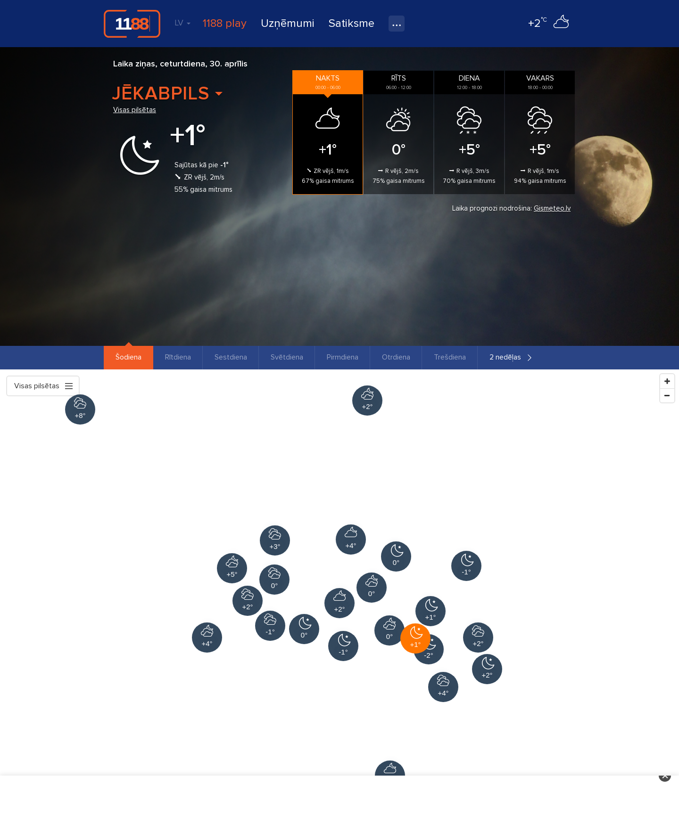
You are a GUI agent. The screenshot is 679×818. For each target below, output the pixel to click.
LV (182, 22)
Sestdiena (231, 357)
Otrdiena (396, 357)
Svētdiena (287, 357)
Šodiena (128, 357)
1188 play (225, 23)
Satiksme (351, 23)
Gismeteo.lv (552, 208)
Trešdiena (450, 357)
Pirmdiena (342, 357)
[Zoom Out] (667, 395)
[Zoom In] (667, 381)
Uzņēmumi (288, 23)
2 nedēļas (505, 357)
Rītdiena (178, 357)
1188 (132, 23)
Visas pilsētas (134, 110)
